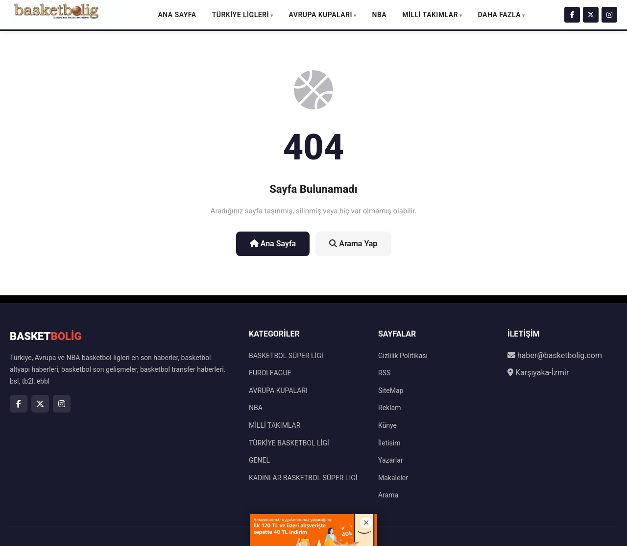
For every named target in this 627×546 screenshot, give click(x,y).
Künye (387, 425)
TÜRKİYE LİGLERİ (240, 15)
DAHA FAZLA (499, 15)
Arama (388, 495)
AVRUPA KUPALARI (320, 15)
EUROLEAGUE (270, 373)
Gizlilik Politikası (403, 356)
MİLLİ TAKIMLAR (430, 15)
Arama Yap (353, 243)
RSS (384, 373)
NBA (379, 15)
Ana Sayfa (177, 15)
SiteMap (390, 390)
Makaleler (393, 478)
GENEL (259, 460)
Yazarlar (390, 460)
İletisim (389, 443)
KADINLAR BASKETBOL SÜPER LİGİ (303, 478)
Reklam (389, 408)
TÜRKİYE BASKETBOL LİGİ (289, 443)
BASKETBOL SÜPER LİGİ (286, 356)
